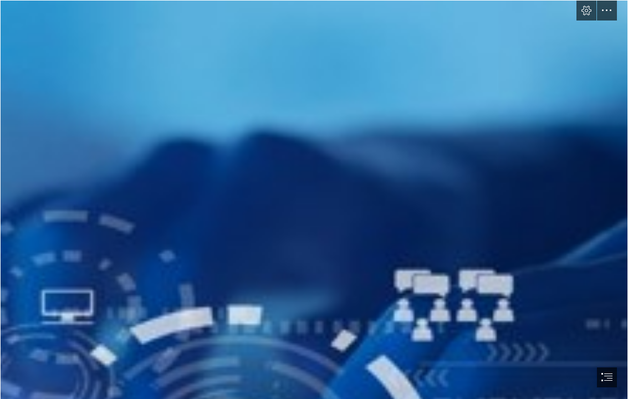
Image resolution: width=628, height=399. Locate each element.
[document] (314, 199)
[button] (586, 11)
